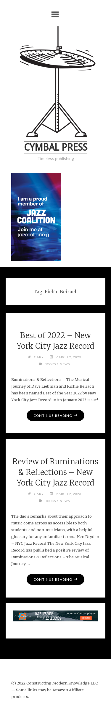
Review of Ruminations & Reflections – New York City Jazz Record (55, 472)
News (65, 364)
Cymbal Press (55, 147)
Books (50, 364)
